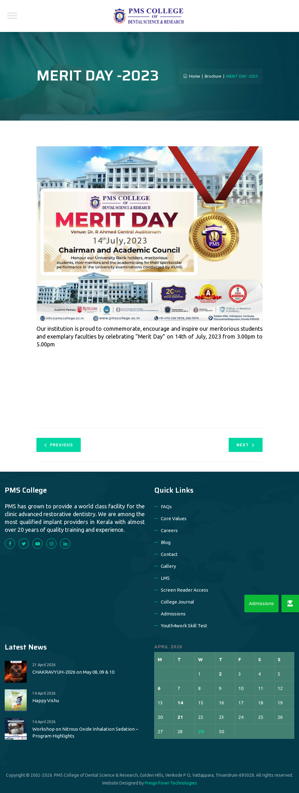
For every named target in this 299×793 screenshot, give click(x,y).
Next (245, 445)
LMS (165, 578)
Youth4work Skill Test (184, 625)
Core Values (174, 518)
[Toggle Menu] (12, 15)
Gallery (168, 566)
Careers (169, 530)
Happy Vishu (45, 700)
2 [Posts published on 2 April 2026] (220, 673)
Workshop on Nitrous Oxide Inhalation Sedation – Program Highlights (85, 732)
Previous (58, 445)
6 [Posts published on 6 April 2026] (159, 688)
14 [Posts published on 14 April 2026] (180, 702)
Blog (166, 542)
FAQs (166, 506)
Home (191, 76)
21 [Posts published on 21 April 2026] (180, 717)
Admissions (173, 613)
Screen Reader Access (184, 590)
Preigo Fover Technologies (171, 782)
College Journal (177, 601)
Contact (169, 554)
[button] (290, 603)
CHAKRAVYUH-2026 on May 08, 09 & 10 (73, 672)
